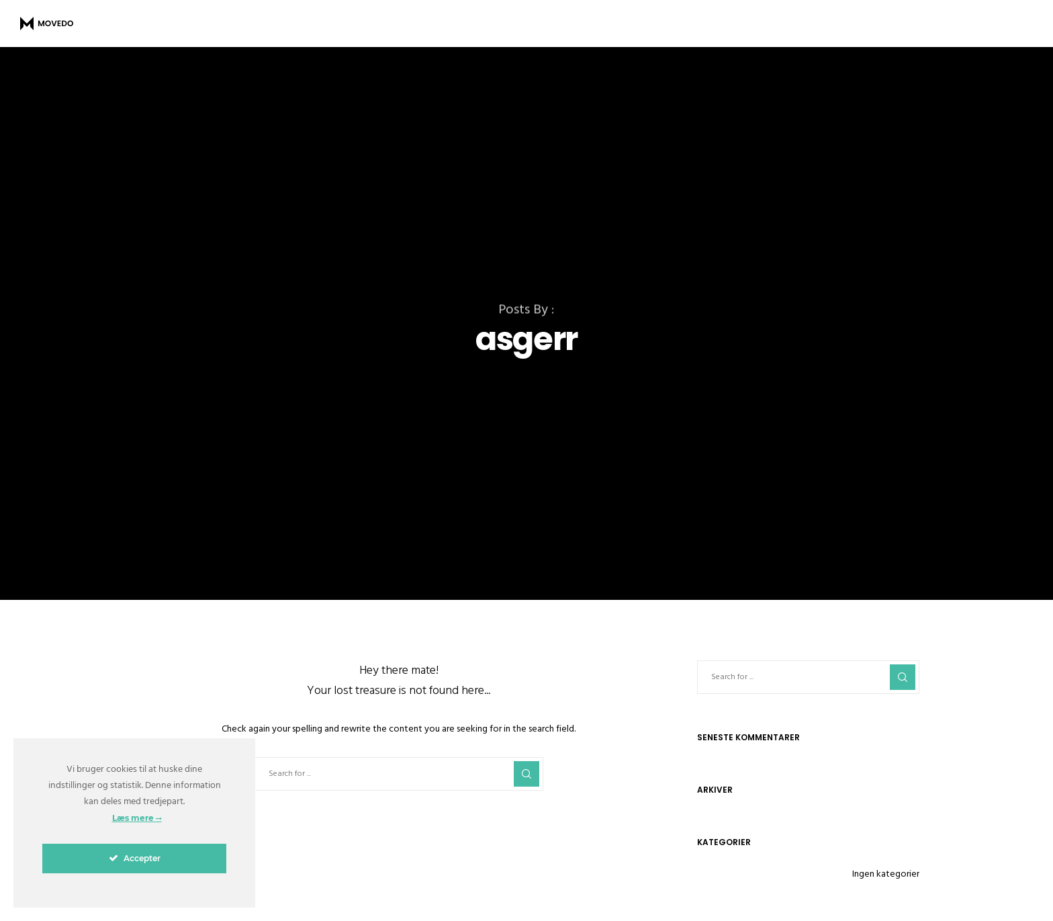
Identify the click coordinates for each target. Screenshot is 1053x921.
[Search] (526, 774)
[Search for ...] (399, 774)
